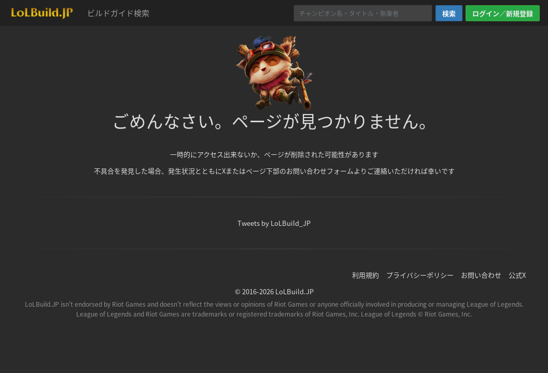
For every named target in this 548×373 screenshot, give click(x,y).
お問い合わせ (481, 275)
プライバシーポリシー (420, 275)
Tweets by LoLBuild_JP (274, 223)
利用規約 (365, 275)
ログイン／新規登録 (502, 13)
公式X (517, 275)
